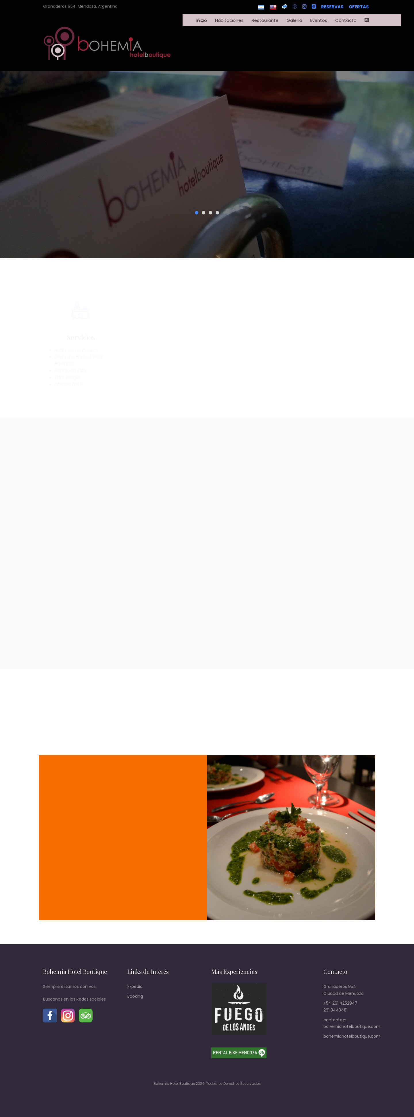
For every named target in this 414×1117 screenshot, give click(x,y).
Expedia (135, 986)
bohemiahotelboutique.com (351, 1036)
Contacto (345, 20)
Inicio (201, 20)
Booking (135, 996)
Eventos (318, 20)
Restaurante (265, 20)
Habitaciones (229, 20)
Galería (294, 20)
